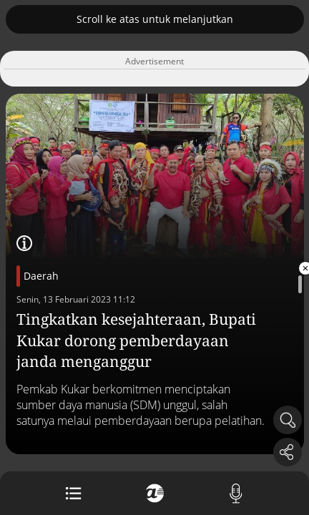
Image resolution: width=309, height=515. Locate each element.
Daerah (41, 276)
